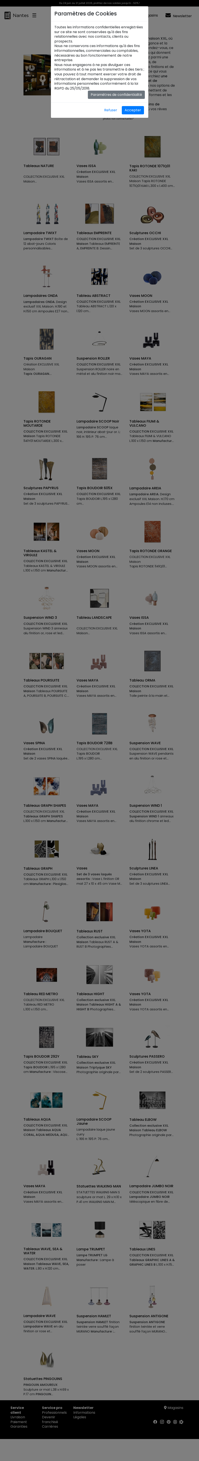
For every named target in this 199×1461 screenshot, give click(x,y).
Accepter (133, 110)
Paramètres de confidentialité (116, 94)
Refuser (110, 110)
